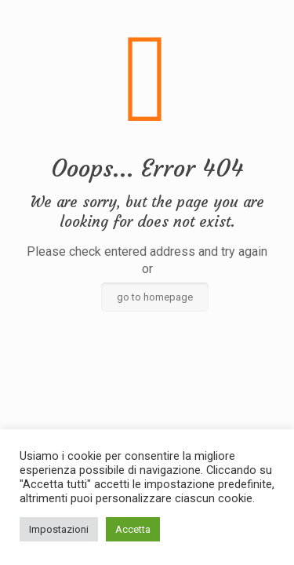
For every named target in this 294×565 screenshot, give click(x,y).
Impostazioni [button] (59, 529)
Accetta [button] (133, 529)
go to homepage (155, 297)
